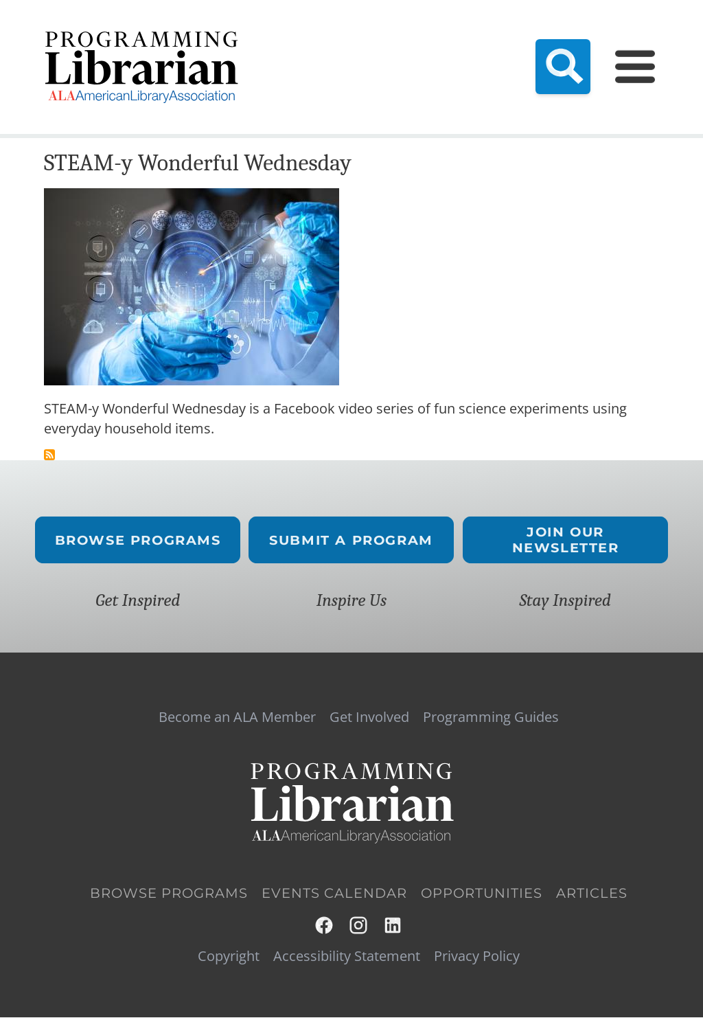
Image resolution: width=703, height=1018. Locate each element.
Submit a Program (352, 540)
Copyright (229, 956)
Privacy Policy (477, 956)
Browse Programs (138, 540)
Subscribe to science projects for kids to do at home (49, 454)
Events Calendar (334, 894)
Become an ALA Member (237, 717)
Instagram (359, 925)
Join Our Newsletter (565, 540)
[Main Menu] (635, 66)
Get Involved (369, 717)
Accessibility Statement (346, 956)
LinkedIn (393, 925)
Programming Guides (491, 717)
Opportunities (481, 894)
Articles (591, 894)
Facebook (324, 925)
